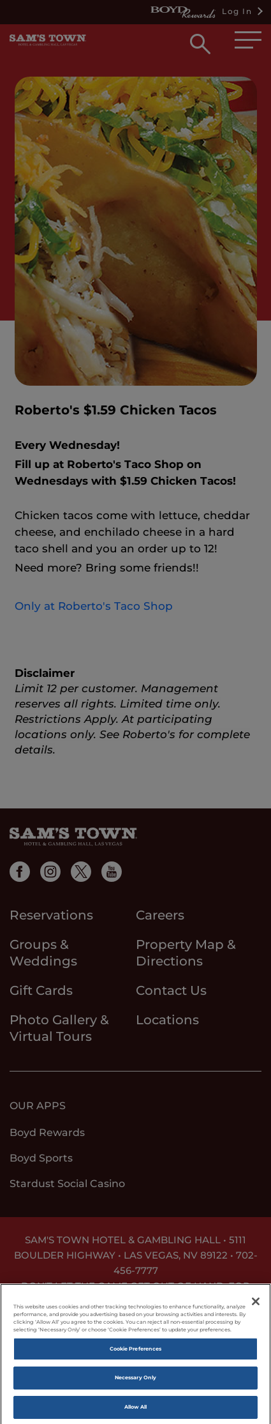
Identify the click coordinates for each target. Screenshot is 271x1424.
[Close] (256, 1305)
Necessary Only (135, 1382)
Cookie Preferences (135, 1352)
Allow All (135, 1410)
